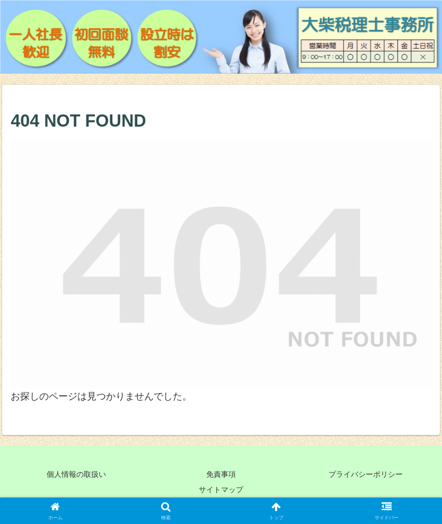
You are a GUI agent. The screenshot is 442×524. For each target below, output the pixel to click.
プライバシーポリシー (366, 474)
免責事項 (221, 474)
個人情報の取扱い (76, 474)
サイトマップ (221, 489)
